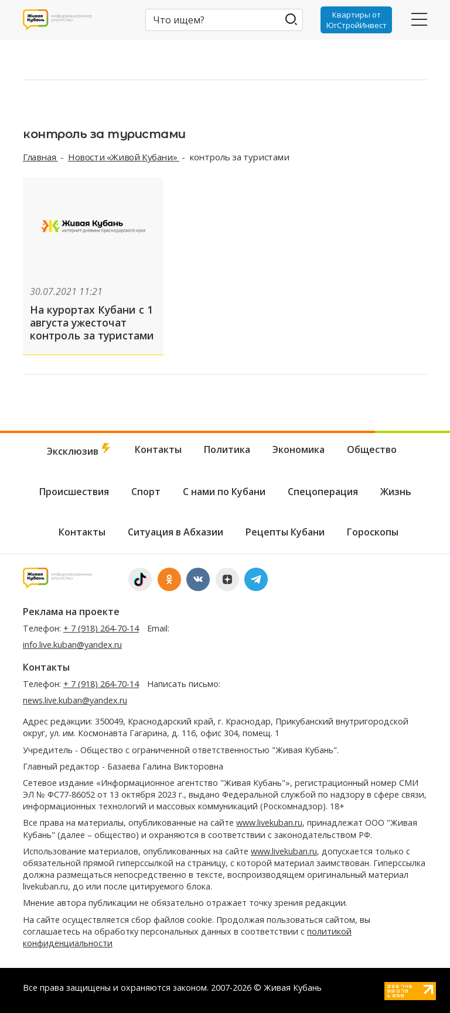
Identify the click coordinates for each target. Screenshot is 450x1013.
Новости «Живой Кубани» (123, 157)
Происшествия (74, 491)
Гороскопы (372, 532)
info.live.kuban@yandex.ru (72, 644)
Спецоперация (323, 491)
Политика (227, 449)
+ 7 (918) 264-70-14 (101, 628)
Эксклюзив (79, 450)
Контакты (158, 449)
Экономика (298, 449)
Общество (372, 449)
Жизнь (395, 491)
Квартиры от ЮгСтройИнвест (356, 19)
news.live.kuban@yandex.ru (75, 700)
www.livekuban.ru (269, 822)
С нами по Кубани (224, 491)
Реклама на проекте (71, 611)
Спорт (146, 491)
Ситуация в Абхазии (175, 532)
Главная (40, 157)
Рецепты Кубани (285, 532)
